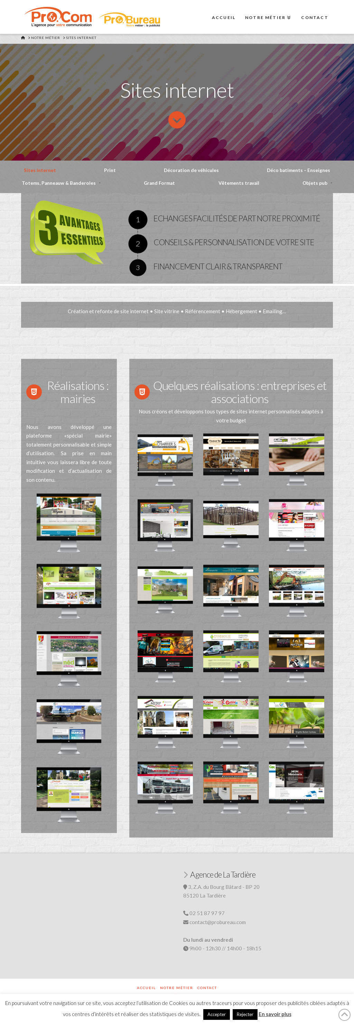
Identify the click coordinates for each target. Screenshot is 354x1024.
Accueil (146, 988)
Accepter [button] (216, 1014)
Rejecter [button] (245, 1014)
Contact (207, 988)
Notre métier (176, 988)
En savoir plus (275, 1014)
